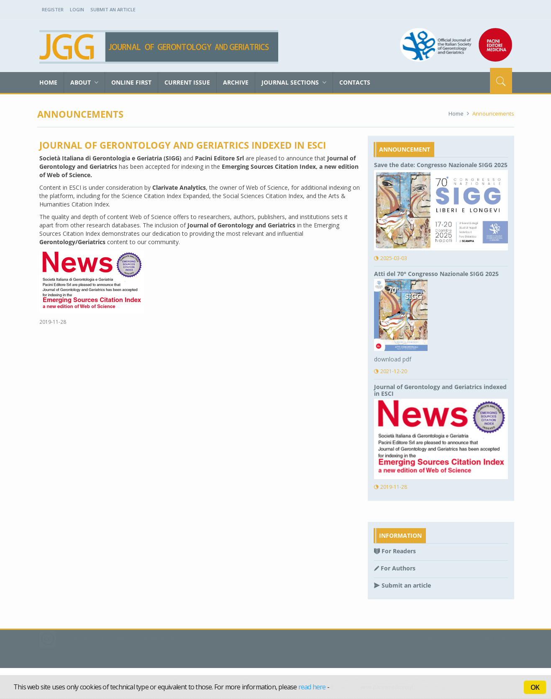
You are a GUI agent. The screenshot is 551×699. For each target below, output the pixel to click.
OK (534, 687)
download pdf (392, 359)
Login (77, 9)
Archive (236, 82)
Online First (131, 82)
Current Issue (187, 82)
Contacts (354, 82)
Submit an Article (113, 9)
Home (48, 82)
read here (312, 686)
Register (53, 9)
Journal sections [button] (293, 82)
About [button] (84, 82)
